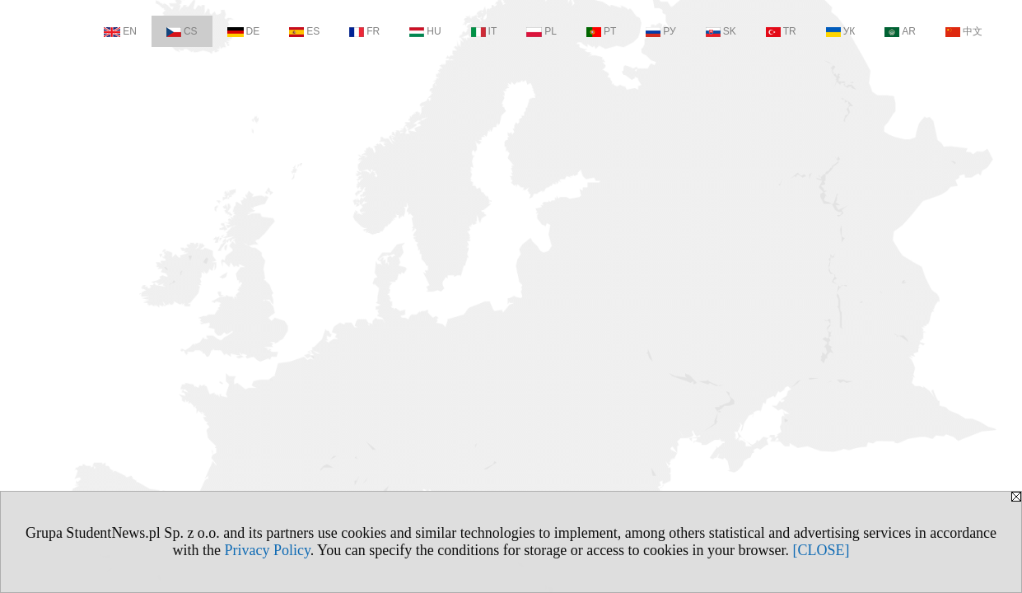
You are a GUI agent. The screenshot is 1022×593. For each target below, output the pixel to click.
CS (182, 31)
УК (841, 31)
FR (364, 31)
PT (601, 31)
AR (900, 31)
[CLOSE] (821, 550)
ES (304, 31)
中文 (963, 31)
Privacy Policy (267, 550)
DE (243, 31)
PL (541, 31)
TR (781, 31)
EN (120, 31)
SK (721, 31)
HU (425, 31)
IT (484, 31)
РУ (660, 31)
